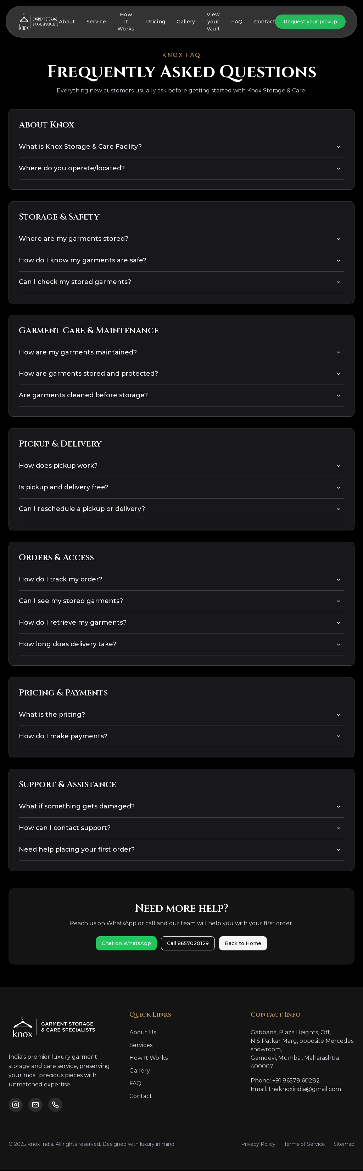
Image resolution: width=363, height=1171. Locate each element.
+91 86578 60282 (296, 1081)
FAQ (236, 21)
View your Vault (213, 21)
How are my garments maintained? (180, 353)
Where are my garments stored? (180, 239)
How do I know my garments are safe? (180, 261)
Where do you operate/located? (180, 168)
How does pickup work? (180, 466)
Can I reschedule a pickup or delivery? (180, 509)
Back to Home (243, 944)
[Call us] (55, 1105)
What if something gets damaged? (180, 807)
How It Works (126, 21)
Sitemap (344, 1145)
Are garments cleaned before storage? (180, 396)
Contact (264, 21)
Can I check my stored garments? (180, 282)
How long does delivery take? (180, 645)
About (67, 21)
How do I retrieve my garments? (180, 623)
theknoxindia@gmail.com (305, 1089)
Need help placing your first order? (180, 850)
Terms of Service (304, 1145)
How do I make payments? (180, 737)
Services (140, 1045)
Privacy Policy (258, 1145)
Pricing (155, 21)
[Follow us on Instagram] (16, 1105)
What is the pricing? (180, 715)
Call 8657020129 (188, 944)
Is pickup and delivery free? (180, 488)
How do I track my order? (180, 580)
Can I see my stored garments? (180, 602)
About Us (142, 1033)
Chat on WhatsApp (126, 944)
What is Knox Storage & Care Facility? (180, 147)
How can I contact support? (180, 829)
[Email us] (35, 1105)
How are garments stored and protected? (180, 374)
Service (96, 21)
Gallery (186, 21)
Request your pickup (310, 21)
